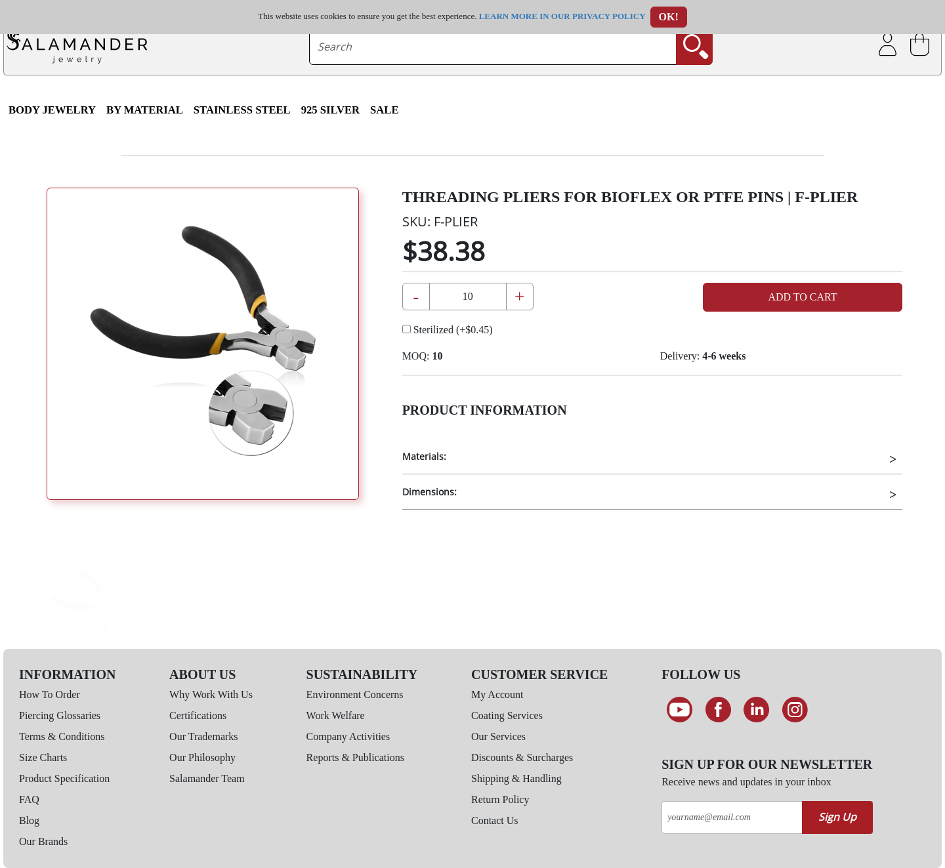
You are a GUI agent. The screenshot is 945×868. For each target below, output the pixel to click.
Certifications (197, 715)
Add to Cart (802, 296)
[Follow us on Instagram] (795, 709)
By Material (144, 110)
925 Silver (330, 110)
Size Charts (43, 757)
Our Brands (43, 841)
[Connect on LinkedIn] (756, 709)
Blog (29, 820)
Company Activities (348, 736)
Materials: (424, 456)
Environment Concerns (355, 694)
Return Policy (500, 799)
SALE (384, 110)
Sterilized (447, 329)
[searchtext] (493, 46)
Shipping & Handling (516, 778)
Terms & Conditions (61, 736)
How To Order (49, 694)
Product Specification (64, 778)
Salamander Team (207, 778)
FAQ (29, 799)
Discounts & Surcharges (522, 757)
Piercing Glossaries (59, 715)
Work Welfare (335, 715)
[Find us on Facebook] (718, 709)
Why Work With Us (211, 694)
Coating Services (507, 715)
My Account (497, 694)
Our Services (498, 736)
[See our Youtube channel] (680, 709)
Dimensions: (429, 492)
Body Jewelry (52, 110)
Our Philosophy (202, 757)
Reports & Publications (355, 757)
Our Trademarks (203, 736)
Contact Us (494, 820)
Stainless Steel (242, 110)
